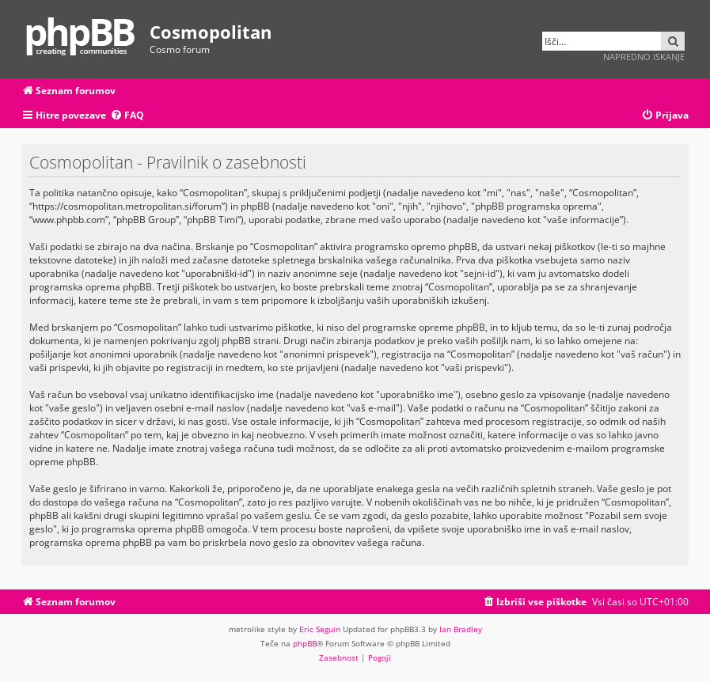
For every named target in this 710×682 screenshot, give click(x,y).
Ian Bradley (460, 629)
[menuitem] (127, 116)
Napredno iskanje (644, 57)
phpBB (305, 643)
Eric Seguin (319, 629)
